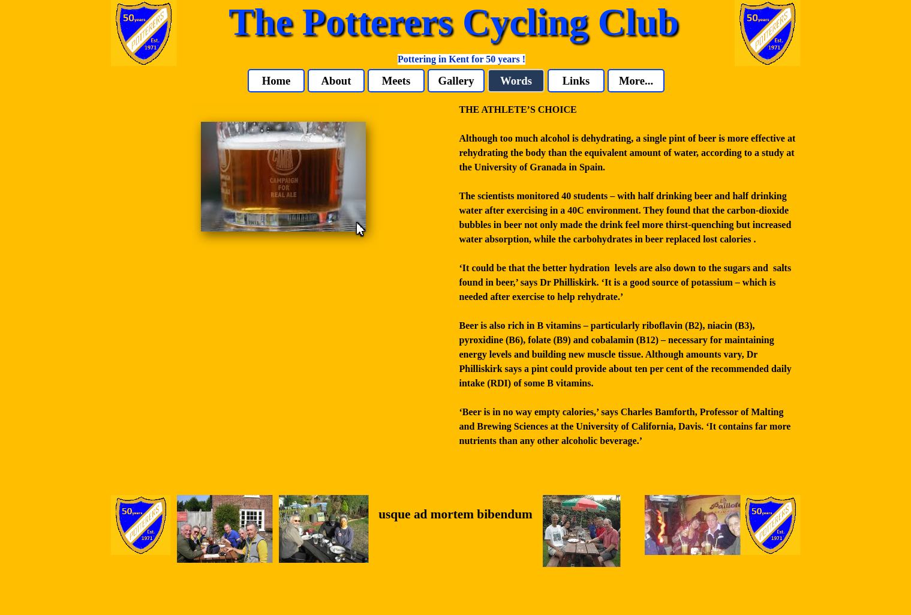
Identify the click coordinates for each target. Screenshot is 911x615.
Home (276, 80)
